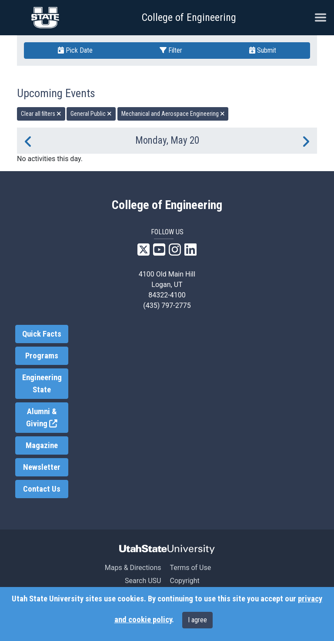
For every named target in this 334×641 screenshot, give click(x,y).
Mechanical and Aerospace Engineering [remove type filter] (173, 113)
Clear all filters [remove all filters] (41, 113)
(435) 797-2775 (166, 305)
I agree (197, 620)
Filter (171, 50)
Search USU (143, 581)
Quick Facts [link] (41, 334)
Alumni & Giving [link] (47, 418)
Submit (262, 50)
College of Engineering (189, 17)
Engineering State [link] (42, 384)
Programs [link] (41, 356)
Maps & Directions (133, 567)
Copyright (184, 581)
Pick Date (75, 50)
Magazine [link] (42, 445)
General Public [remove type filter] (91, 113)
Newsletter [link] (41, 467)
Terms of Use (190, 567)
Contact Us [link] (41, 489)
